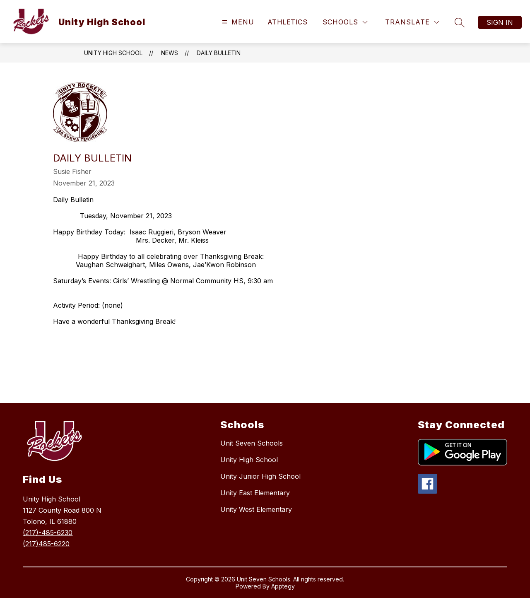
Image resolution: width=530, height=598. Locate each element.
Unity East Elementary (255, 493)
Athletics (287, 22)
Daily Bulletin (219, 52)
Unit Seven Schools (251, 443)
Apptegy (283, 586)
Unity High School (113, 52)
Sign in (500, 22)
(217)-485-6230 (47, 532)
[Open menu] (237, 22)
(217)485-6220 (46, 544)
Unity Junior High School (260, 476)
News (169, 52)
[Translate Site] (412, 22)
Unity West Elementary (256, 509)
